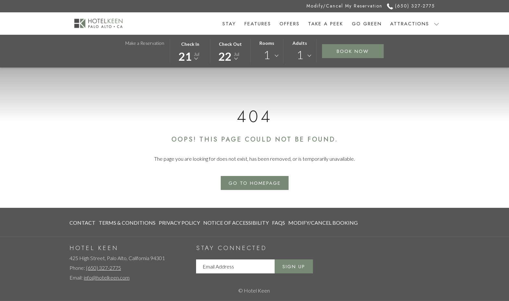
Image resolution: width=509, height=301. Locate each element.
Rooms (266, 43)
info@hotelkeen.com (107, 277)
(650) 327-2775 (103, 268)
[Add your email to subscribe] (235, 266)
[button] (190, 50)
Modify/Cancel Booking (323, 222)
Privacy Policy (179, 222)
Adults (299, 43)
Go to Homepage (255, 183)
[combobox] (267, 56)
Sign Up (293, 266)
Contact (82, 222)
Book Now (353, 51)
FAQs (278, 222)
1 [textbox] (267, 54)
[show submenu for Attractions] (436, 23)
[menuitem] (229, 23)
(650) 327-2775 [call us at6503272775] (411, 6)
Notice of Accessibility (236, 222)
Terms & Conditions (127, 222)
